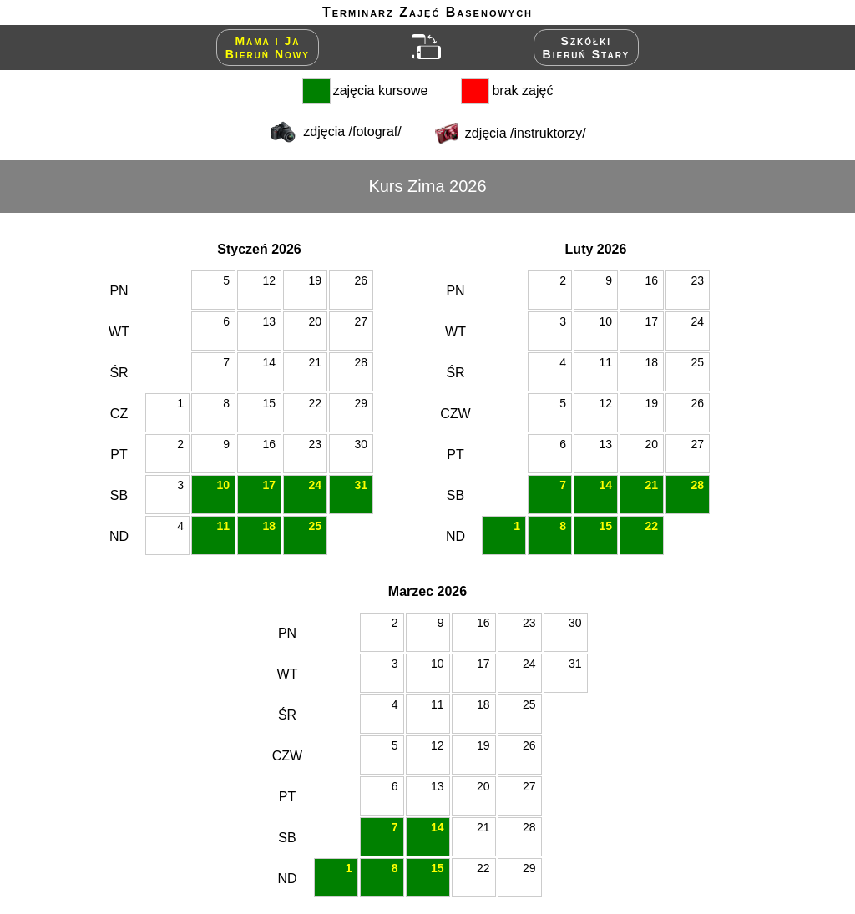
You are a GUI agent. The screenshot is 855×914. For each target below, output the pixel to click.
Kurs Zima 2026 (427, 186)
